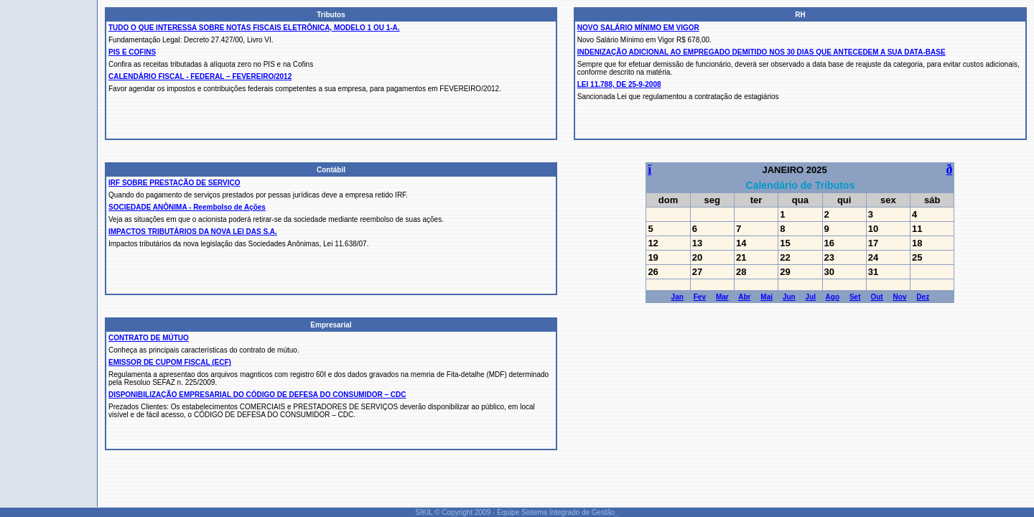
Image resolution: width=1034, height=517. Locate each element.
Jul (811, 297)
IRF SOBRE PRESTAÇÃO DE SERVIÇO (174, 183)
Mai (766, 297)
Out (876, 297)
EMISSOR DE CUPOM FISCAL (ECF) (169, 362)
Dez (922, 297)
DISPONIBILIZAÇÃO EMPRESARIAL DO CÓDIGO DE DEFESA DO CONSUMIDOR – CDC (257, 395)
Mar (722, 297)
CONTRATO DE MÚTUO (148, 338)
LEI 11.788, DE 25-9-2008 (619, 84)
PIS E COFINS (132, 52)
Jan (677, 297)
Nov (900, 297)
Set (855, 297)
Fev (700, 297)
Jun (789, 297)
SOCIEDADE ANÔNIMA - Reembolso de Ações (187, 207)
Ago (832, 297)
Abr (744, 297)
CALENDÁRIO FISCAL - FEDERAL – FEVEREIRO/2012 (200, 76)
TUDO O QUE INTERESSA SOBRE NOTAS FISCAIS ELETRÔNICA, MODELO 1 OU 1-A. (254, 28)
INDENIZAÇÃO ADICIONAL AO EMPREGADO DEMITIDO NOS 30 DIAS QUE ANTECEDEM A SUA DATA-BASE (761, 52)
